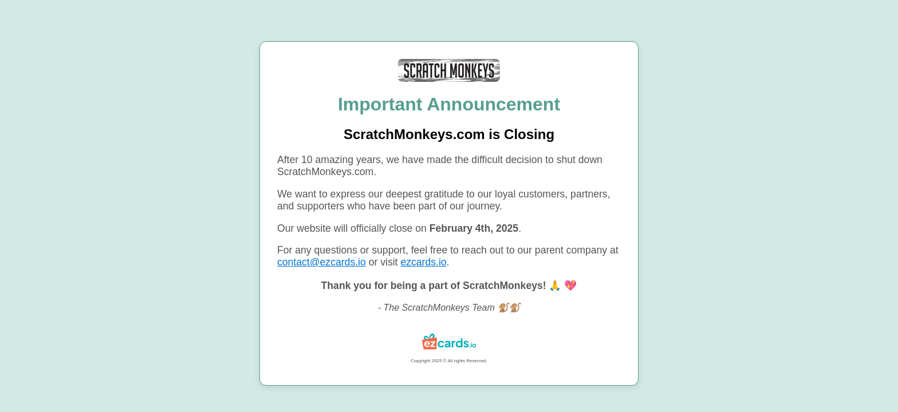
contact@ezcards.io (321, 262)
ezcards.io (423, 262)
